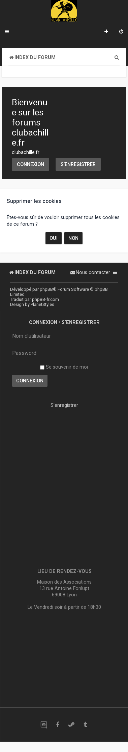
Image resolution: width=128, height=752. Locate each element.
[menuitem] (121, 32)
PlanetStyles (42, 304)
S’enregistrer (78, 164)
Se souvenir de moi (64, 367)
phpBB (46, 289)
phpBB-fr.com (45, 299)
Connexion (30, 164)
